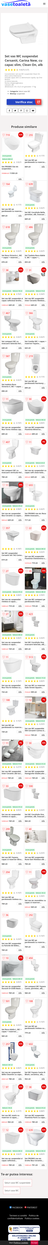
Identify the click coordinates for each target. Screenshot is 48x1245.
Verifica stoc (28, 102)
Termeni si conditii (18, 1215)
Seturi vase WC (12, 1190)
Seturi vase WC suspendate (17, 1182)
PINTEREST (30, 1207)
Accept (34, 1242)
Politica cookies (32, 1218)
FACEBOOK (16, 1207)
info (20, 179)
